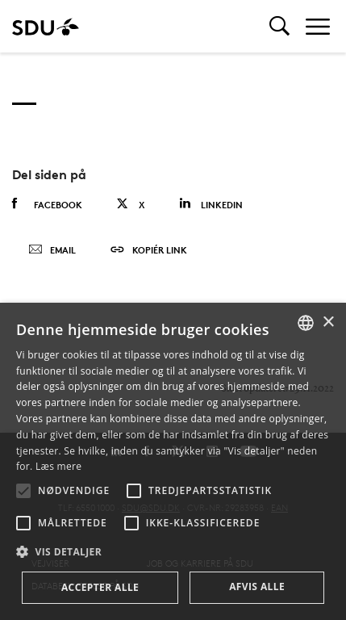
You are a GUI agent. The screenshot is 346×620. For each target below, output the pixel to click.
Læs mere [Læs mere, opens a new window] (58, 466)
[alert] (173, 461)
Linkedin (211, 204)
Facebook (47, 204)
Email (52, 250)
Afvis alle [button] (257, 586)
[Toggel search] (279, 26)
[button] (23, 491)
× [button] (328, 322)
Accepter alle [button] (100, 587)
